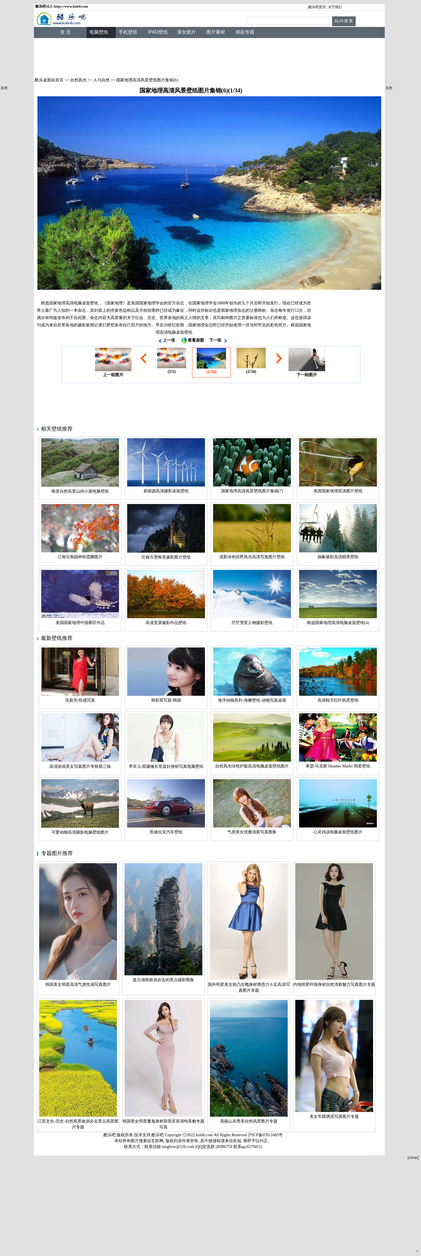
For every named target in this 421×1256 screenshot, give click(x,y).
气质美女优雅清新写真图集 (252, 832)
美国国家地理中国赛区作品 (80, 623)
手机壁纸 (128, 32)
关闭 (4, 88)
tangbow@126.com (178, 1146)
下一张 (215, 340)
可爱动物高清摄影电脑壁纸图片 (80, 832)
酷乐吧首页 (317, 7)
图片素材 (215, 32)
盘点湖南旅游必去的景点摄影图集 (163, 980)
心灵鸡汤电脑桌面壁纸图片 (338, 832)
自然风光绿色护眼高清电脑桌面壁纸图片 (252, 766)
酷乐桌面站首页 (49, 80)
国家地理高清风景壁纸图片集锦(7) (252, 491)
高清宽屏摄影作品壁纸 (166, 623)
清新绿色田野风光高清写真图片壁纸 (252, 557)
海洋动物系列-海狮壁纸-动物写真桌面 (252, 700)
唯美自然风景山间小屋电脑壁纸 (80, 491)
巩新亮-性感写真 (80, 700)
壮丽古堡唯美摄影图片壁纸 (166, 557)
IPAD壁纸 (158, 32)
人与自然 (101, 80)
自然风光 (78, 80)
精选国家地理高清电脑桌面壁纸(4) (338, 623)
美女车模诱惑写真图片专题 (334, 1116)
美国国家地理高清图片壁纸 (338, 491)
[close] (413, 1157)
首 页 (65, 32)
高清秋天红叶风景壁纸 (338, 700)
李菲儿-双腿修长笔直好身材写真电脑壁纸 (166, 766)
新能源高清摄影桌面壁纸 (166, 491)
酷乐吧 (158, 1135)
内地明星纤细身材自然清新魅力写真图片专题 (334, 984)
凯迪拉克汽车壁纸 (166, 832)
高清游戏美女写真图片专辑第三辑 (80, 766)
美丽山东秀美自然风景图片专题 (248, 1121)
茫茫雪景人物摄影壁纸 (252, 623)
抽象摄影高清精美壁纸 (338, 557)
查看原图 (196, 340)
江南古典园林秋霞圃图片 (80, 557)
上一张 (169, 340)
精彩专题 (245, 32)
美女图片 (186, 32)
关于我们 (335, 7)
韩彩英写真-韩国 (166, 700)
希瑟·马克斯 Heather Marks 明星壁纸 (338, 766)
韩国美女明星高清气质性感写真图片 (78, 984)
